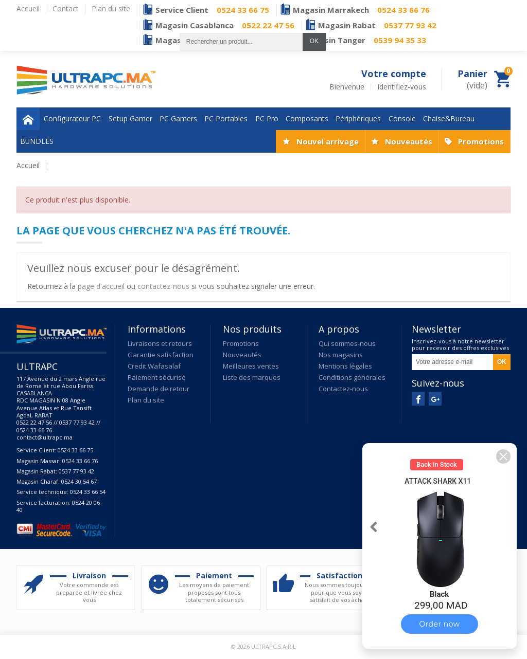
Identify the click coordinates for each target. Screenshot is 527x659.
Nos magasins (341, 354)
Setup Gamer (130, 118)
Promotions (481, 141)
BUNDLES (37, 141)
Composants (307, 118)
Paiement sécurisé (157, 377)
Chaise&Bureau (449, 118)
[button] (503, 456)
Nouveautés (408, 141)
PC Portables (226, 118)
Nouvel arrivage (327, 141)
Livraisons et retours (160, 343)
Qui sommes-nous (347, 343)
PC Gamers (178, 118)
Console (402, 118)
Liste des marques (251, 377)
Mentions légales (345, 366)
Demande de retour (158, 388)
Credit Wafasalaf (154, 366)
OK (314, 41)
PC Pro (266, 118)
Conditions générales (352, 377)
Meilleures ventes (251, 366)
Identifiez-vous (401, 86)
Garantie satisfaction (161, 354)
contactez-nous (163, 286)
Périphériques (358, 118)
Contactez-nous (343, 388)
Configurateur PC (72, 118)
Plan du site (146, 400)
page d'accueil (101, 286)
